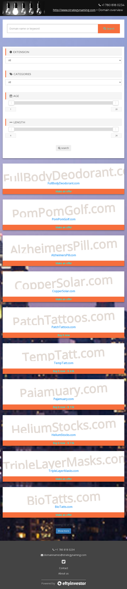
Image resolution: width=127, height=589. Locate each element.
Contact (63, 568)
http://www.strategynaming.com (74, 10)
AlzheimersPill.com (63, 255)
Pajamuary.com (63, 399)
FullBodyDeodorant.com (63, 183)
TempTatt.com (63, 363)
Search (108, 28)
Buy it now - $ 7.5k (63, 407)
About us (63, 573)
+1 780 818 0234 (63, 549)
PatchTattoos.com (63, 327)
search (63, 148)
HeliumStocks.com (63, 435)
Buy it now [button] (63, 335)
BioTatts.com (63, 507)
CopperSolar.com (63, 291)
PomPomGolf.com (63, 219)
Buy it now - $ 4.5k (63, 371)
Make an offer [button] (64, 191)
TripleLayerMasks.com (63, 471)
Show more (63, 530)
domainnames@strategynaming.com (63, 555)
